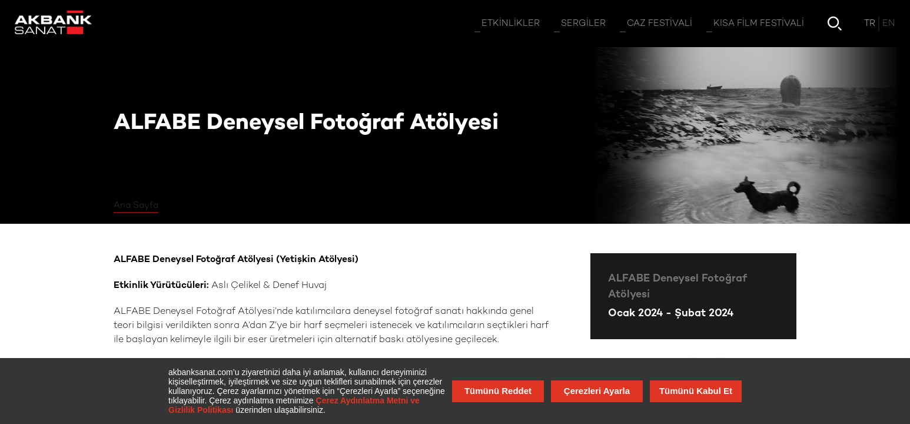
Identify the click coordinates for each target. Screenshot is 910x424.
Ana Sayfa (136, 205)
